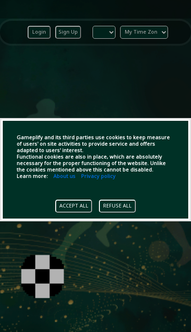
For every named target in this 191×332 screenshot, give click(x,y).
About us (64, 176)
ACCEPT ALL (73, 206)
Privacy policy (98, 176)
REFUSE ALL (117, 206)
